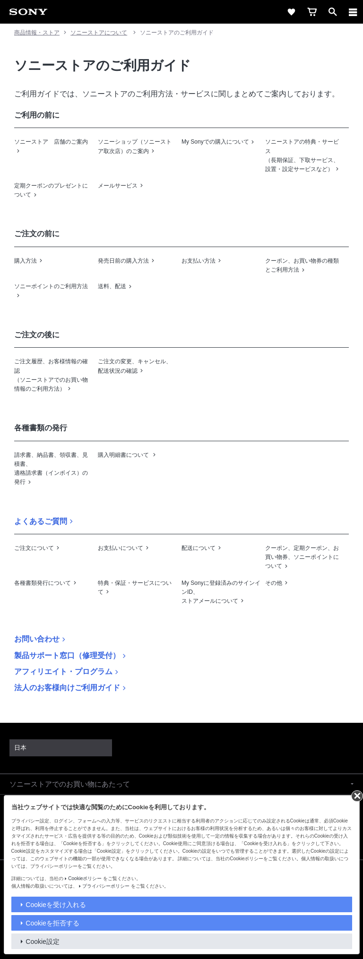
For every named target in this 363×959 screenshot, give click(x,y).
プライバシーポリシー (106, 886)
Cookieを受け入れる (56, 904)
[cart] (312, 12)
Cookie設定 (43, 941)
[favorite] (291, 12)
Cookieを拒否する (52, 923)
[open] (332, 12)
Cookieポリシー (85, 878)
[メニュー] (353, 12)
